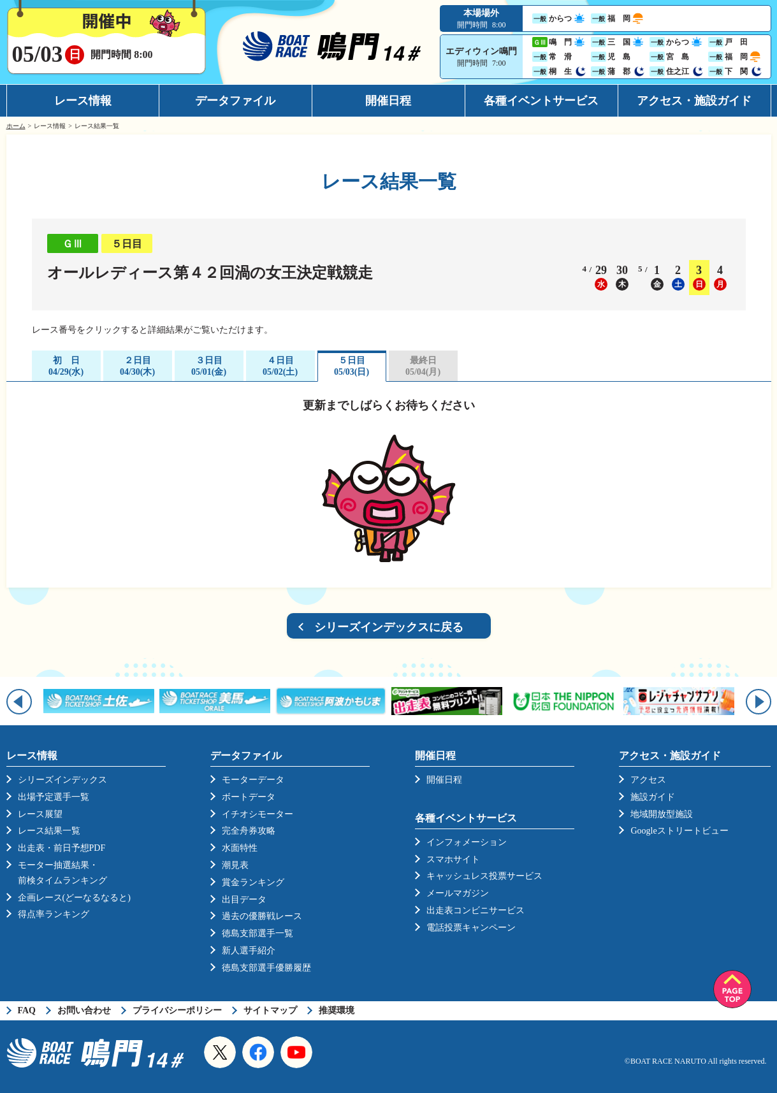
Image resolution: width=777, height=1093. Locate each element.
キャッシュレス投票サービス (484, 876)
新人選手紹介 (248, 950)
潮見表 (235, 865)
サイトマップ (270, 1010)
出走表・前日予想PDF (62, 848)
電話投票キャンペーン (471, 927)
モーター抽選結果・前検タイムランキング (62, 872)
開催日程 (388, 100)
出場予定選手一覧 (53, 797)
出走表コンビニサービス (475, 910)
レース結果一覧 (49, 831)
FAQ (27, 1010)
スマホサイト (453, 859)
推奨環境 (336, 1010)
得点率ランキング (53, 914)
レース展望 (40, 814)
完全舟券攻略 (248, 831)
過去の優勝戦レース (262, 916)
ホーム (15, 125)
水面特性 (240, 848)
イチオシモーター (257, 814)
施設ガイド (652, 797)
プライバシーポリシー (177, 1010)
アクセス (648, 780)
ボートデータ (248, 797)
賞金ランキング (253, 882)
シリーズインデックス (62, 780)
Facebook (258, 1052)
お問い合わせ (84, 1010)
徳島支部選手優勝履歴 (266, 968)
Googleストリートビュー (679, 831)
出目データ (244, 899)
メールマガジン (457, 893)
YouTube (296, 1052)
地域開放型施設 (661, 814)
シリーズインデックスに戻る (388, 627)
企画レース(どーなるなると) (74, 897)
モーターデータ (253, 780)
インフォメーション (466, 842)
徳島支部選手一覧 (257, 933)
